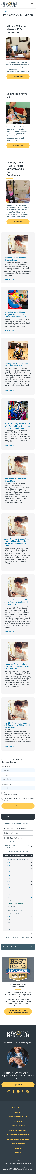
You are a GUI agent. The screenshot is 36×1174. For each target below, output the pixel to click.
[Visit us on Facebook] (13, 1092)
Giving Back (18, 1121)
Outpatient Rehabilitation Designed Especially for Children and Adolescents (15, 314)
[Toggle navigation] (32, 4)
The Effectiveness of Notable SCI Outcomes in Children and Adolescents (17, 725)
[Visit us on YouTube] (18, 1092)
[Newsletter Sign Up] (18, 947)
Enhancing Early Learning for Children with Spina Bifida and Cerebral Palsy (17, 666)
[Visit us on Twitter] (22, 1092)
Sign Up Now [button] (18, 1085)
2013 (8, 920)
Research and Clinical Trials (18, 1117)
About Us (18, 1112)
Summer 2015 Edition (15, 910)
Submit (18, 806)
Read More (8, 279)
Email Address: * (6, 784)
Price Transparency (18, 1144)
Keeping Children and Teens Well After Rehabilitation (16, 364)
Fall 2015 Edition (13, 907)
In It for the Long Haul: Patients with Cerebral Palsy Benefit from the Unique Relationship (17, 426)
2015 (4, 12)
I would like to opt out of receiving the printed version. (19, 799)
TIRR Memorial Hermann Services (16, 823)
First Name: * (5, 766)
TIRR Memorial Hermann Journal (17, 859)
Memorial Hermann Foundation (18, 1139)
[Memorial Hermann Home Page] (9, 4)
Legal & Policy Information (18, 1130)
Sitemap (18, 1160)
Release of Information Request (18, 1135)
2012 (8, 923)
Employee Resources (18, 1126)
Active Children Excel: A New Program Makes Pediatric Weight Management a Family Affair (16, 542)
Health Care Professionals (13, 842)
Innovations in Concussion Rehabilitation (15, 480)
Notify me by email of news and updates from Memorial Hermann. (19, 793)
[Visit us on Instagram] (27, 1092)
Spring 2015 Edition (14, 913)
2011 (8, 926)
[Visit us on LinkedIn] (9, 1092)
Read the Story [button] (18, 77)
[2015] (18, 817)
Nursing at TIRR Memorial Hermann (16, 851)
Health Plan (18, 1148)
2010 (8, 929)
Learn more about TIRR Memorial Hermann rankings (18, 1012)
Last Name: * (5, 775)
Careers (18, 1153)
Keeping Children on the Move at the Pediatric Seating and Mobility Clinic (17, 602)
